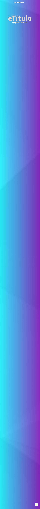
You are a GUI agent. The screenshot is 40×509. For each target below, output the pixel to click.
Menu (37, 503)
